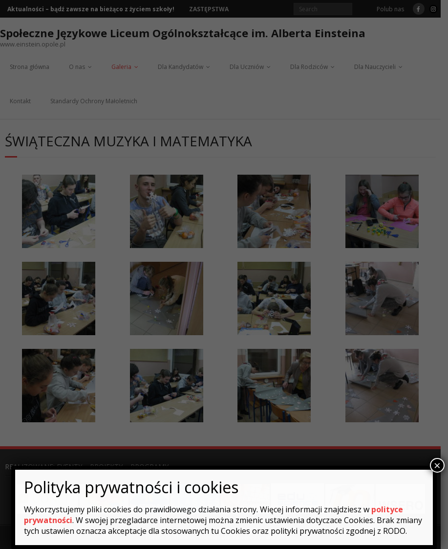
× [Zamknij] (437, 465)
